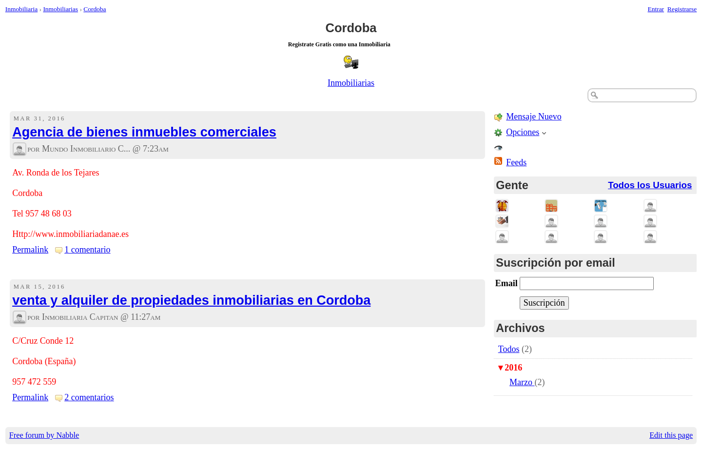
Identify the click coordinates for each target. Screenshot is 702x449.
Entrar (656, 9)
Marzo (521, 382)
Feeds (516, 162)
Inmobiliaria (21, 9)
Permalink (30, 249)
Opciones (522, 132)
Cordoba (94, 9)
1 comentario (87, 249)
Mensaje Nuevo (533, 116)
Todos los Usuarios (650, 185)
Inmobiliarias (60, 9)
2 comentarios (89, 397)
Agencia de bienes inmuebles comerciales (144, 132)
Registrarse (682, 9)
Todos (509, 349)
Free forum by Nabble (44, 435)
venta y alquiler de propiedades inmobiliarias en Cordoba (191, 300)
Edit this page (671, 435)
